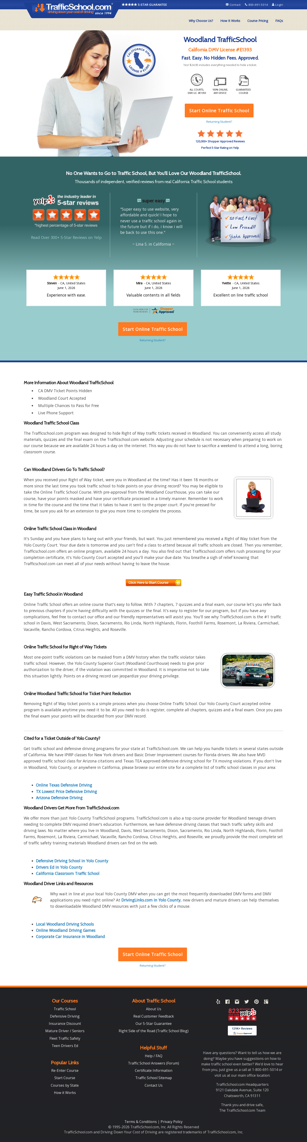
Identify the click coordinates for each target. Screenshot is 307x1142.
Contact (234, 5)
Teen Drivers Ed (65, 1045)
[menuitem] (201, 21)
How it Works (65, 1092)
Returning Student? (152, 966)
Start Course (64, 1077)
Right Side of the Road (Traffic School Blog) (154, 1030)
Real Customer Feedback (153, 1016)
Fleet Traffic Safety (64, 1038)
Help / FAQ (153, 1055)
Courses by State (65, 1085)
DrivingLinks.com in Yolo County (151, 900)
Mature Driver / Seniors (65, 1030)
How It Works (230, 21)
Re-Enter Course (65, 1070)
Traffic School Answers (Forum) (153, 1063)
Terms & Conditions (141, 1121)
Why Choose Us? (201, 21)
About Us (153, 1008)
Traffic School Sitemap (153, 1077)
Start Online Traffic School (152, 954)
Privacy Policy (172, 1121)
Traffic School (65, 1008)
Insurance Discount (65, 1023)
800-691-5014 (257, 5)
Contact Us (154, 1085)
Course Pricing (257, 21)
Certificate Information (153, 1070)
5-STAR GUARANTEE (144, 4)
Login (277, 5)
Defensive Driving (65, 1016)
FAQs (279, 21)
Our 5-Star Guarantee (154, 1023)
